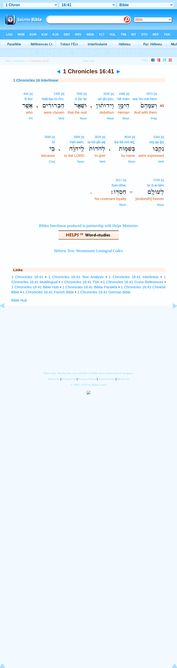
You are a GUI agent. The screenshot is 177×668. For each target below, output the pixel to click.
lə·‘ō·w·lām (155, 185)
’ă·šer (28, 99)
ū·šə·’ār (81, 99)
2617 (119, 180)
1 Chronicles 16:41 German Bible (104, 292)
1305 (57, 94)
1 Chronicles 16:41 (27, 277)
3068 (76, 137)
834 (26, 94)
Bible (8, 60)
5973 (149, 94)
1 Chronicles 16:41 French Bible (48, 292)
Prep (154, 118)
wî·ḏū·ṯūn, (106, 99)
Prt (31, 118)
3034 (98, 137)
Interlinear (19, 60)
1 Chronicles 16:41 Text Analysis (76, 277)
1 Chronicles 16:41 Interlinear (134, 277)
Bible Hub (19, 300)
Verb (61, 118)
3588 (47, 137)
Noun (126, 118)
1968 (122, 94)
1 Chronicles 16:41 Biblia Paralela (89, 287)
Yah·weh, (76, 142)
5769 (156, 180)
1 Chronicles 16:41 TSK (80, 282)
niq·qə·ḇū (156, 142)
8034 (128, 137)
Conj (52, 161)
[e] (155, 94)
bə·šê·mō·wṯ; (125, 142)
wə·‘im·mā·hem (145, 99)
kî (53, 142)
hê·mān (123, 99)
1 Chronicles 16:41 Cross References (133, 282)
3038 (106, 94)
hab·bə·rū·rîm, (53, 99)
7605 (79, 94)
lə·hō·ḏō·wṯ (96, 142)
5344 (156, 137)
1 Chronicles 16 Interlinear (36, 80)
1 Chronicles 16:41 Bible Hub (35, 287)
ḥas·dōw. (119, 185)
